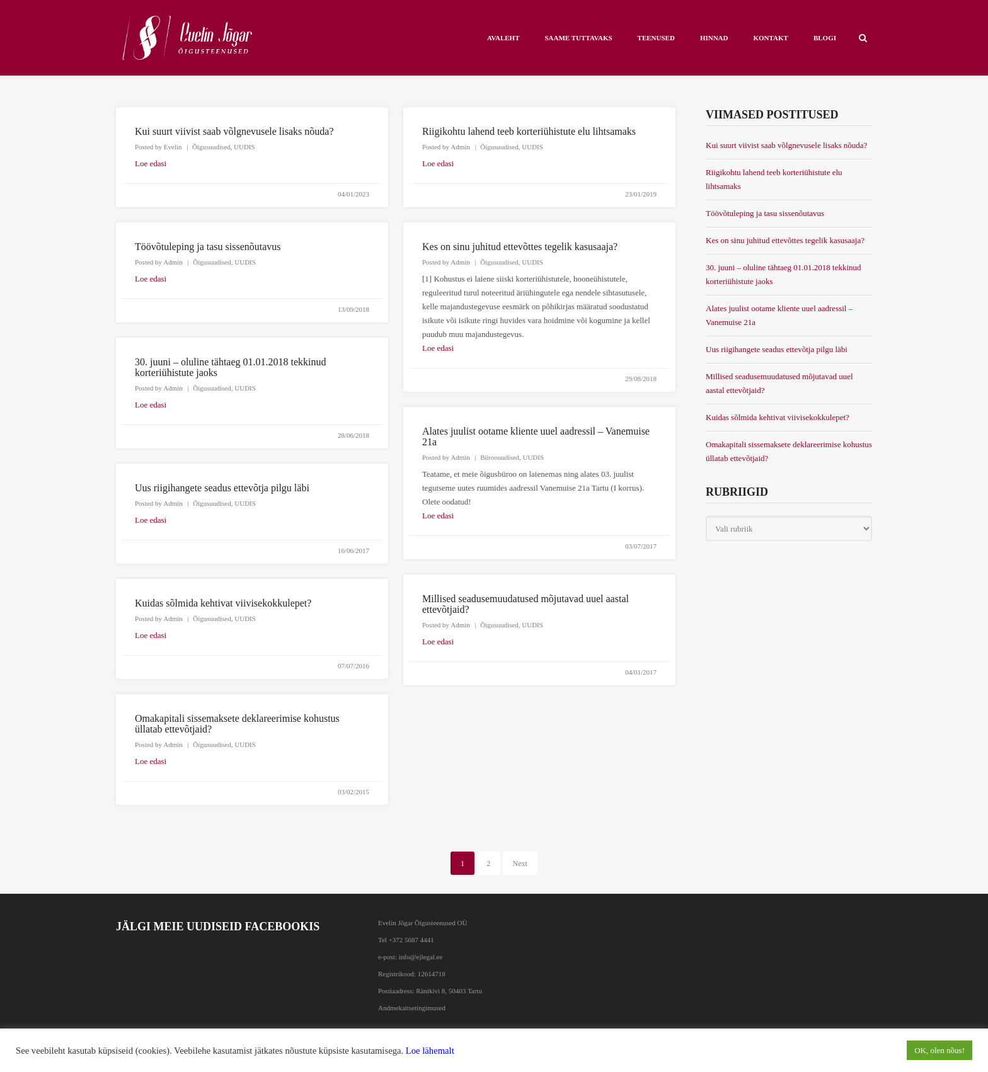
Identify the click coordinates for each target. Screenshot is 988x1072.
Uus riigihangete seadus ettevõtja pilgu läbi (222, 487)
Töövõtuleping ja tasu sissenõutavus (208, 246)
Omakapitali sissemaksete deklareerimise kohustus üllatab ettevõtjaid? (789, 451)
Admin (460, 147)
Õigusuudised (211, 147)
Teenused (656, 38)
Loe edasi (150, 163)
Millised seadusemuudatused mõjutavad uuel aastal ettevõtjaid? (779, 383)
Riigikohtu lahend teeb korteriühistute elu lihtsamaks (529, 131)
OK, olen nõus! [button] (939, 1050)
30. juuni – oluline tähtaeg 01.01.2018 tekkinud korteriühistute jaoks (783, 274)
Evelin (173, 147)
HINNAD (714, 38)
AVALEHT (503, 38)
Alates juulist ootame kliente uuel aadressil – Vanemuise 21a (779, 315)
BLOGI (824, 38)
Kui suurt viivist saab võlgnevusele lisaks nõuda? (234, 131)
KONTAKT (771, 38)
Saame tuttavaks (578, 38)
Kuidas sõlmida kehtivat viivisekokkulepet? (223, 603)
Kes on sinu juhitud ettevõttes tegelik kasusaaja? (520, 246)
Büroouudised (499, 457)
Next (520, 863)
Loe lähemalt (430, 1051)
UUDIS (244, 147)
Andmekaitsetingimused (411, 1008)
